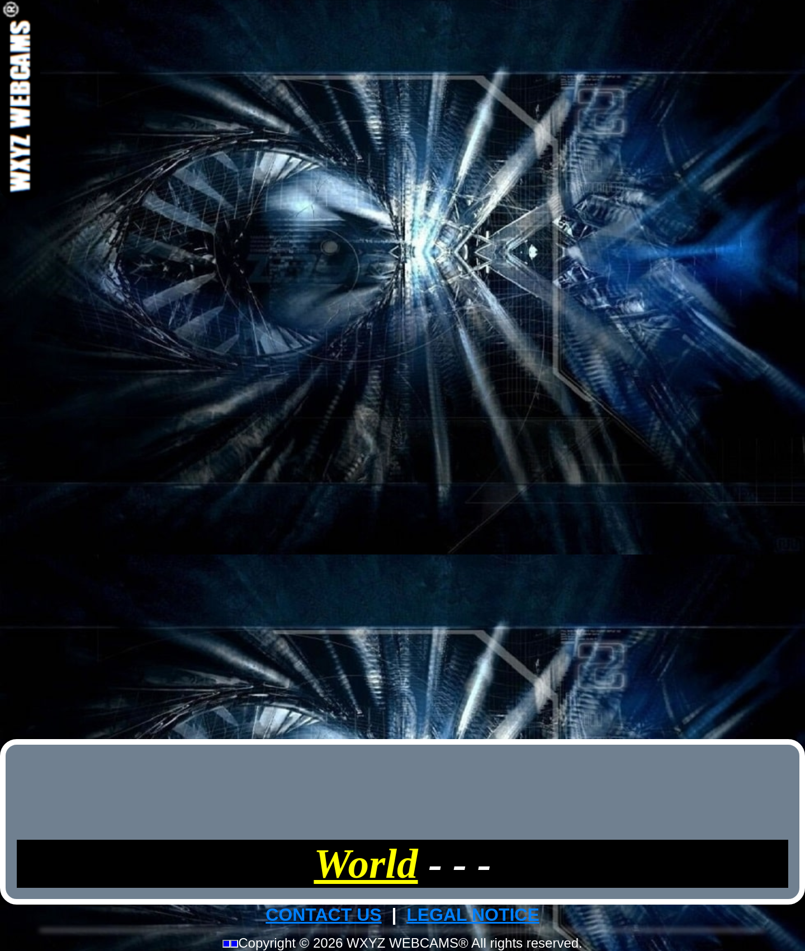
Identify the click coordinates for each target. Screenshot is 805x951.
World (366, 863)
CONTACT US (323, 915)
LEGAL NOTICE (472, 915)
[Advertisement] (402, 368)
